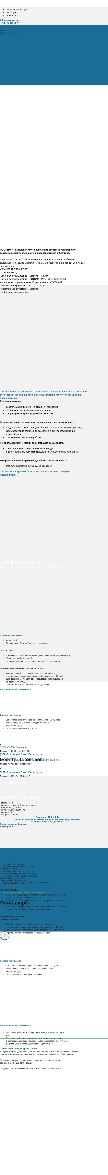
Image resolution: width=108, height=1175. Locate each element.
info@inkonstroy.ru (9, 33)
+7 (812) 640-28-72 (25, 1031)
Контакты (11, 15)
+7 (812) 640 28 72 (9, 30)
